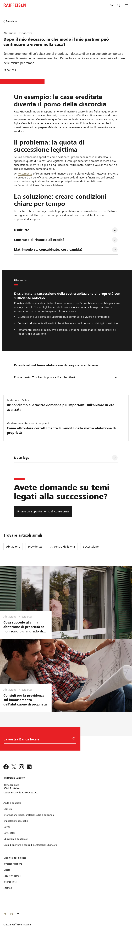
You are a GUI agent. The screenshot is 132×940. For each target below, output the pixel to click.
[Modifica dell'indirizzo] (14, 857)
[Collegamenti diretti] (111, 5)
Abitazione (13, 546)
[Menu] (126, 5)
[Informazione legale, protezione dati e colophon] (28, 814)
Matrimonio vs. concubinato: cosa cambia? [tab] (48, 250)
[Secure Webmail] (11, 875)
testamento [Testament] (25, 173)
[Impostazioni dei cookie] (15, 820)
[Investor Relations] (12, 863)
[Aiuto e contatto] (12, 802)
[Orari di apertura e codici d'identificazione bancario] (30, 844)
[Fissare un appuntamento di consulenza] (43, 511)
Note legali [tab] (22, 458)
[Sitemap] (7, 887)
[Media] (6, 869)
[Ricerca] (118, 5)
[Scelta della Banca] (38, 740)
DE (4, 914)
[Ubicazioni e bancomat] (15, 838)
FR (11, 914)
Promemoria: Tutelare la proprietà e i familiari (66, 377)
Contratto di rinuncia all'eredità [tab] (39, 240)
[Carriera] (7, 808)
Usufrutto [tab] (21, 230)
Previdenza (35, 546)
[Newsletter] (9, 832)
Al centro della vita (63, 546)
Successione (91, 546)
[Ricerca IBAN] (10, 881)
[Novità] (6, 826)
